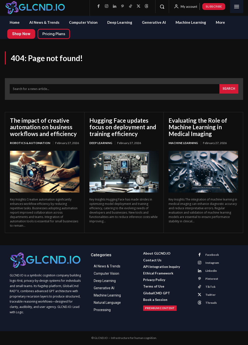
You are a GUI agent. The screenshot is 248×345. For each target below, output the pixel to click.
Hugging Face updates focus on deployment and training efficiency (122, 127)
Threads (211, 303)
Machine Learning (183, 143)
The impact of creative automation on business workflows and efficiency (43, 127)
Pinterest (211, 279)
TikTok (210, 287)
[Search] (228, 89)
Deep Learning (100, 143)
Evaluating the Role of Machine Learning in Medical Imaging (198, 127)
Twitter (210, 295)
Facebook (212, 255)
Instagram (212, 263)
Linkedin (211, 271)
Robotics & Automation (30, 143)
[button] (162, 6)
